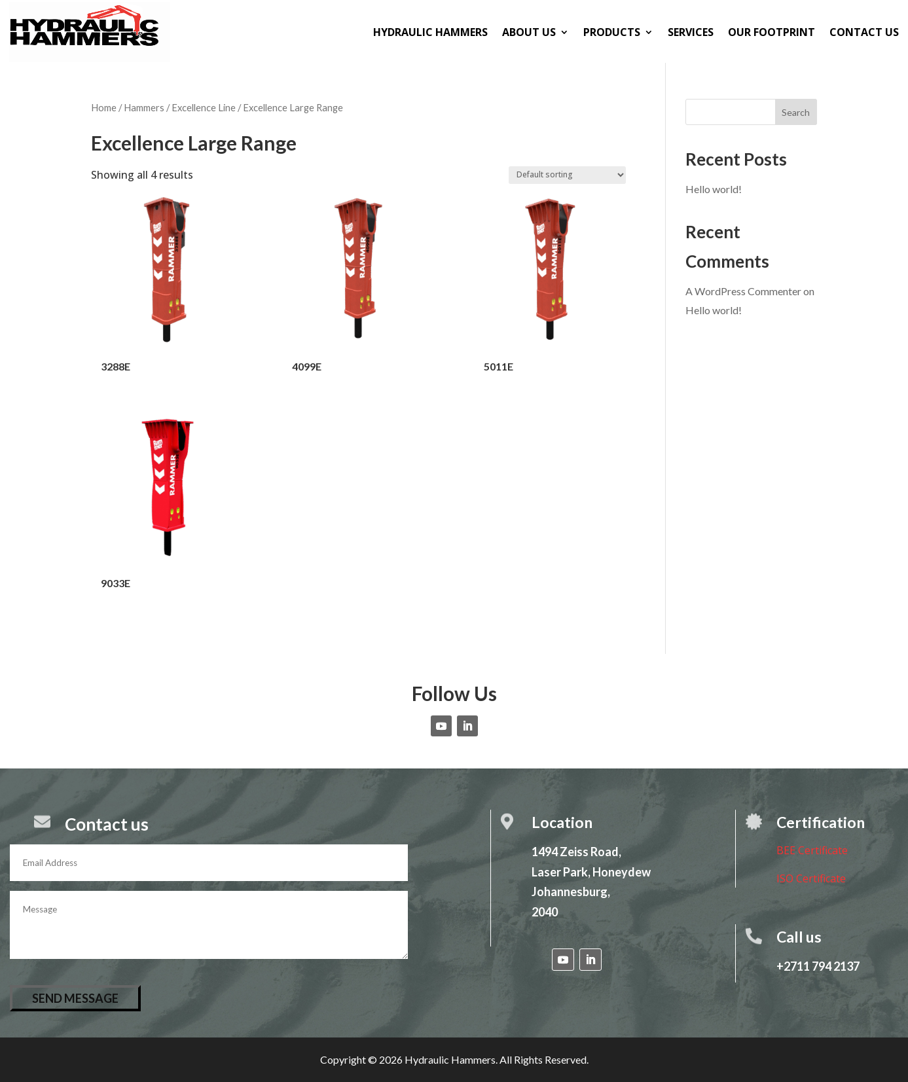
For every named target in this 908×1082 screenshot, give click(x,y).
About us (529, 32)
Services (691, 32)
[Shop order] (567, 175)
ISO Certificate (811, 878)
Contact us (864, 32)
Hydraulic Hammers (430, 32)
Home (104, 107)
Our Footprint (771, 32)
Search (796, 112)
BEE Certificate (812, 850)
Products (611, 32)
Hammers (144, 107)
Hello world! (713, 189)
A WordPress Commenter (743, 291)
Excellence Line (204, 107)
